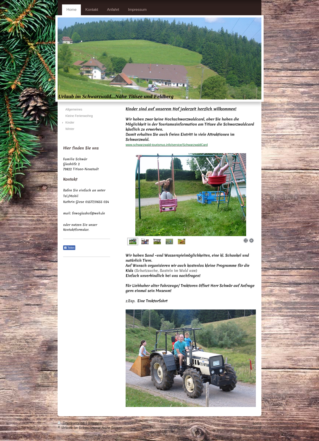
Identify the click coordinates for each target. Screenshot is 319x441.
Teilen (69, 247)
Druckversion (72, 422)
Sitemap (95, 422)
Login (257, 422)
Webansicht (251, 427)
